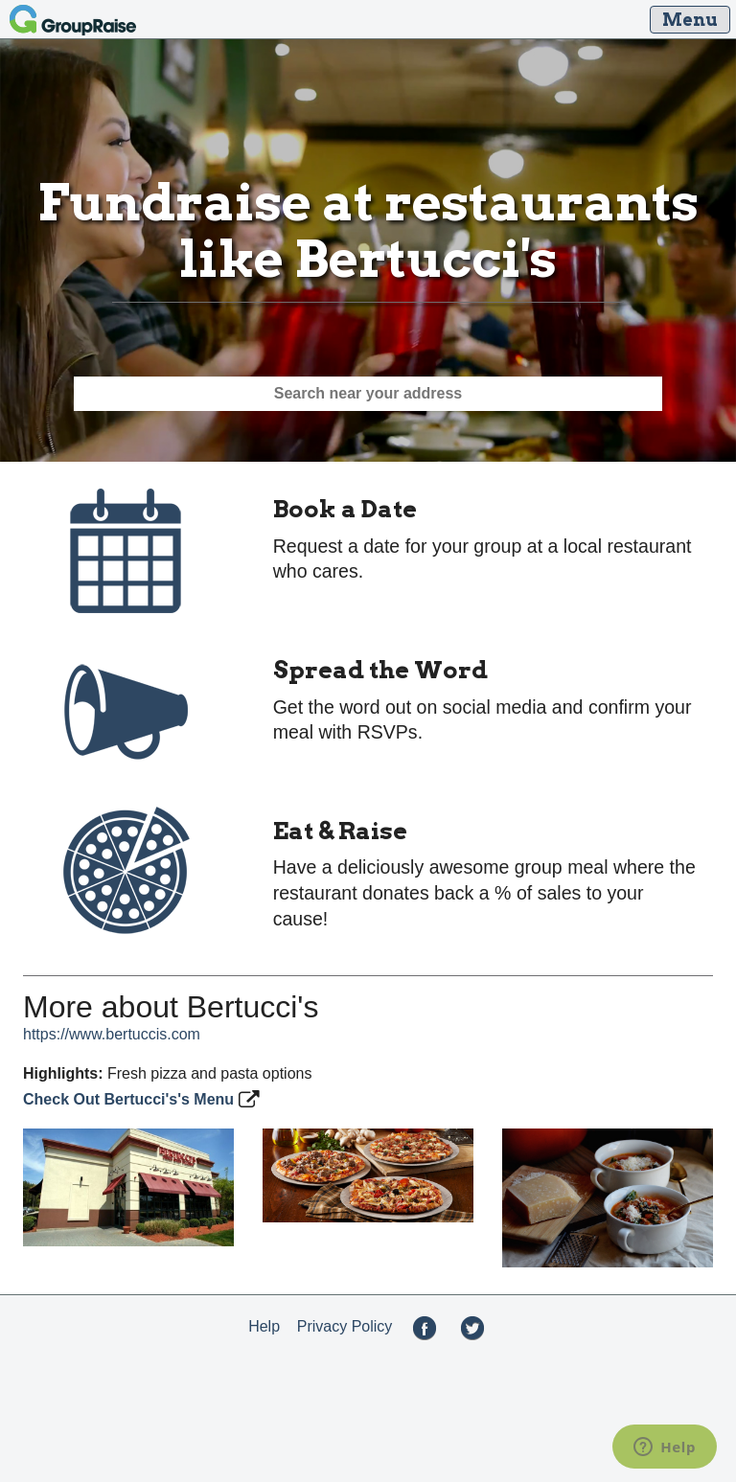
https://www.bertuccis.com (111, 1034)
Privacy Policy (345, 1326)
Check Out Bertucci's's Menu (131, 1099)
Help (264, 1326)
